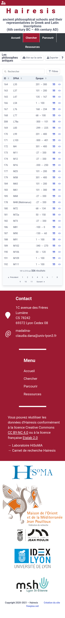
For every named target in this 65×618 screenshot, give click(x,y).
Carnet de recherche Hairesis (34, 450)
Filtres (53, 71)
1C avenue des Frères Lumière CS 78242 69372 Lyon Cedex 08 (26, 315)
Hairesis (32, 11)
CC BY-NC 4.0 (18, 432)
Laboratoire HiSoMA (27, 445)
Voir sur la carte (32, 57)
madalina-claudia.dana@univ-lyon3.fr (31, 333)
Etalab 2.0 (30, 438)
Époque (41, 78)
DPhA (18, 78)
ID (7, 78)
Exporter (52, 57)
